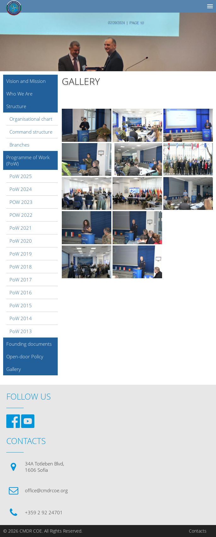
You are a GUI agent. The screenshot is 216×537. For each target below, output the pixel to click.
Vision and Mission (26, 81)
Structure (16, 106)
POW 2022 (20, 215)
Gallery (13, 369)
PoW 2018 (20, 266)
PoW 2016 (20, 292)
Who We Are (19, 93)
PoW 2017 (20, 279)
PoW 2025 (20, 176)
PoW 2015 (20, 305)
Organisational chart (30, 119)
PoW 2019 (20, 254)
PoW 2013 (20, 331)
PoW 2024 (20, 189)
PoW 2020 (20, 241)
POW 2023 (20, 202)
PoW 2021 (20, 228)
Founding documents (29, 344)
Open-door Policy (24, 356)
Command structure (30, 132)
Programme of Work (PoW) (28, 160)
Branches (19, 144)
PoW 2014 (20, 318)
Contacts (198, 531)
